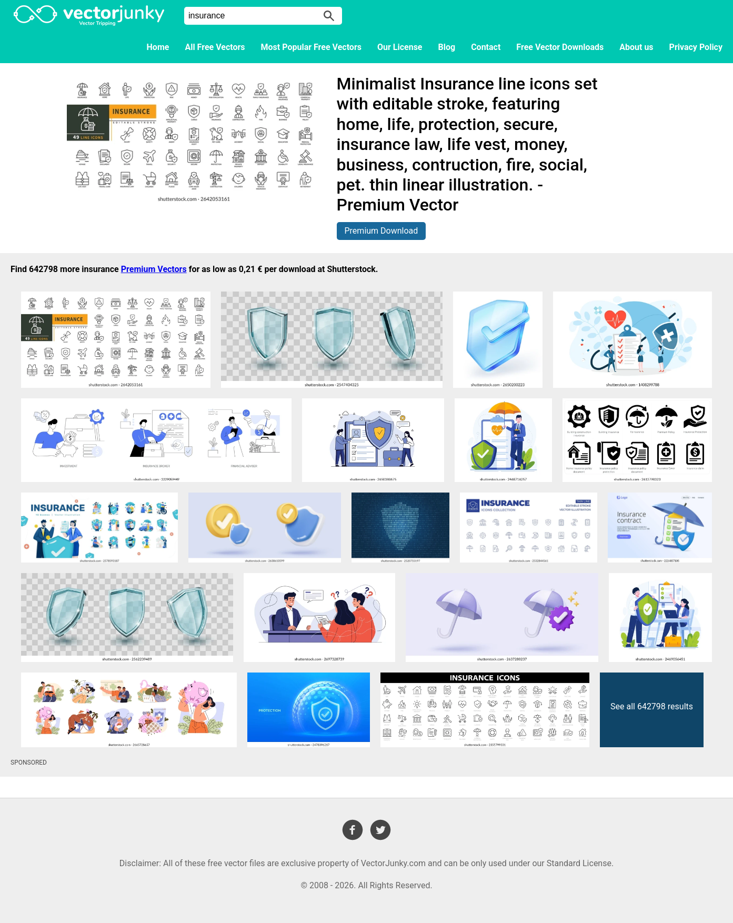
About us (636, 47)
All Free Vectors (215, 47)
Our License (400, 47)
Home (158, 47)
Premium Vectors (154, 269)
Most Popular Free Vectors (311, 47)
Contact (485, 47)
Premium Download (381, 231)
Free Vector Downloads (560, 47)
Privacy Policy (695, 47)
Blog (447, 47)
